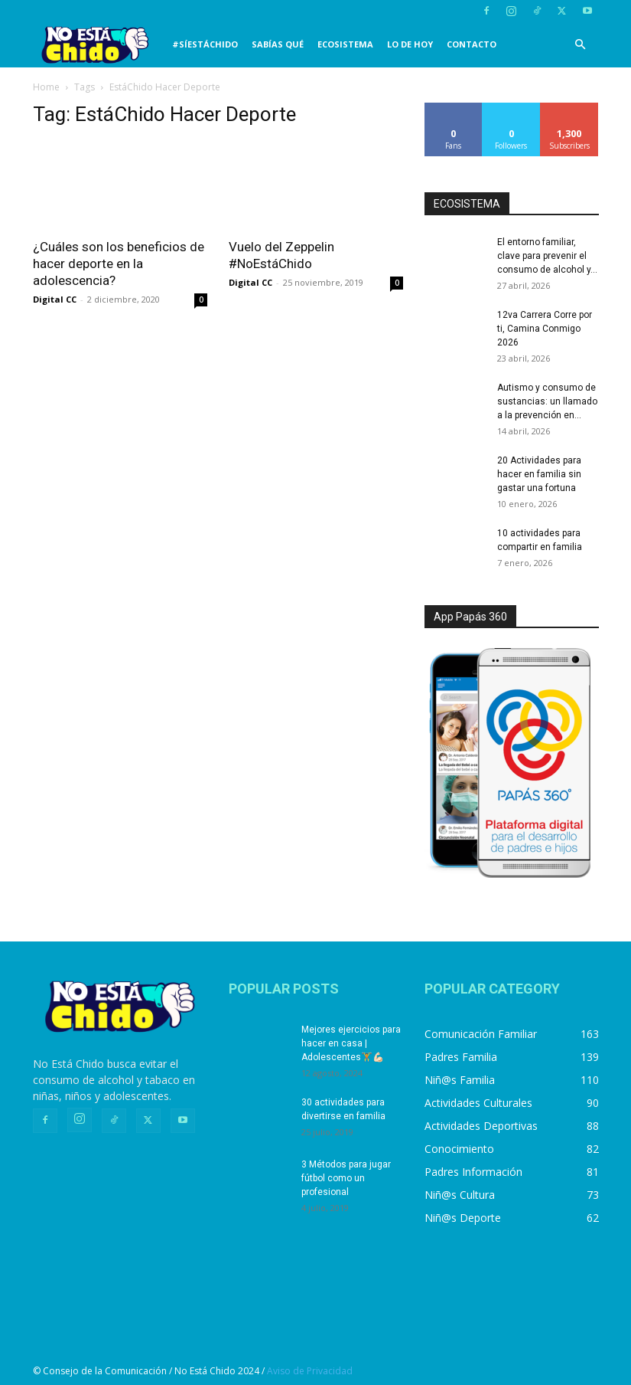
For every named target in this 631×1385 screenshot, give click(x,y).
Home (46, 86)
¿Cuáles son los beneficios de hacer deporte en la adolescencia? (118, 263)
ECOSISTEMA (467, 204)
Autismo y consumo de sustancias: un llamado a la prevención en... (547, 401)
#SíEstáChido (205, 44)
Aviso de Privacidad (310, 1370)
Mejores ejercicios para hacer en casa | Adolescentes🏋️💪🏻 (351, 1043)
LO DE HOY (410, 44)
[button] (580, 45)
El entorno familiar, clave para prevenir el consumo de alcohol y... (547, 256)
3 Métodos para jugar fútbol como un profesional (346, 1178)
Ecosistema (345, 44)
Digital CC (54, 299)
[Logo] (99, 44)
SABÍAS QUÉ (278, 44)
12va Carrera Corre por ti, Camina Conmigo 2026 (544, 328)
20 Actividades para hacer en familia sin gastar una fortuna (539, 474)
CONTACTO (471, 44)
